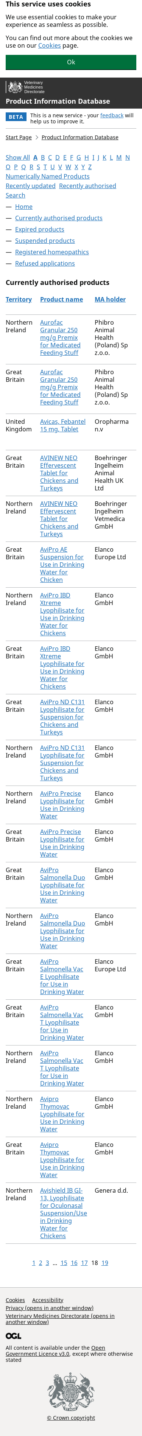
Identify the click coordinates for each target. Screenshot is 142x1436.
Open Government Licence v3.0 (55, 1350)
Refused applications (45, 263)
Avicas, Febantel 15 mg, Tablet (63, 425)
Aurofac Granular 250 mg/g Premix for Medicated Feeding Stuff (60, 337)
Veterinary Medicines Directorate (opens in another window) (60, 1319)
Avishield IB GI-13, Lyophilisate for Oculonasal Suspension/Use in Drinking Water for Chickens (63, 1213)
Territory (19, 299)
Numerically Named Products (48, 176)
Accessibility (47, 1300)
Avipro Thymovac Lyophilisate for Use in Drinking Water (62, 1114)
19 (104, 1263)
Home (24, 206)
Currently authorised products (59, 218)
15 (64, 1263)
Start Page (19, 137)
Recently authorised (87, 186)
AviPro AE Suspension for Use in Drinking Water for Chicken (62, 564)
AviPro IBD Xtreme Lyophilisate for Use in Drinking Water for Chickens (62, 614)
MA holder (110, 299)
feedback (111, 115)
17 (84, 1263)
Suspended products (45, 240)
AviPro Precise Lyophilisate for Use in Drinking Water (62, 804)
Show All (18, 157)
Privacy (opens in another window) (50, 1308)
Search (15, 195)
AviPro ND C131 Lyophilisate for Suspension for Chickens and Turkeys (62, 717)
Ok (71, 62)
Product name (61, 299)
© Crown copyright (71, 1417)
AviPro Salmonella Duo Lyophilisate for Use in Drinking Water (62, 885)
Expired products (39, 229)
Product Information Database (58, 101)
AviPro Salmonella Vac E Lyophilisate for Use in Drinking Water (62, 976)
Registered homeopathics (52, 252)
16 (74, 1263)
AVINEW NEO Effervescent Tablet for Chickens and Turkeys (59, 473)
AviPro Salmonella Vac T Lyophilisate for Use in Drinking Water (62, 1022)
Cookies (49, 45)
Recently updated (31, 186)
